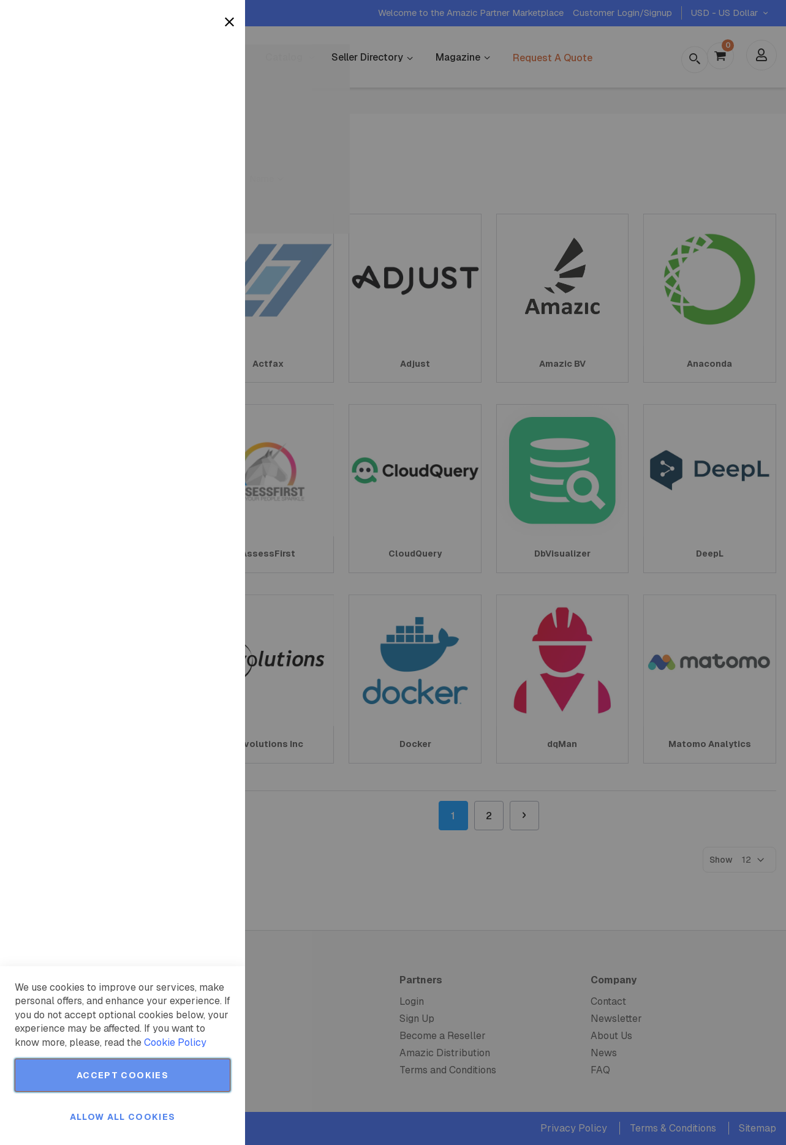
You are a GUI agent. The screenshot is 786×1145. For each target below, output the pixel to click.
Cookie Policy (175, 1042)
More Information (195, 100)
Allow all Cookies (123, 1116)
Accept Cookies (122, 1075)
